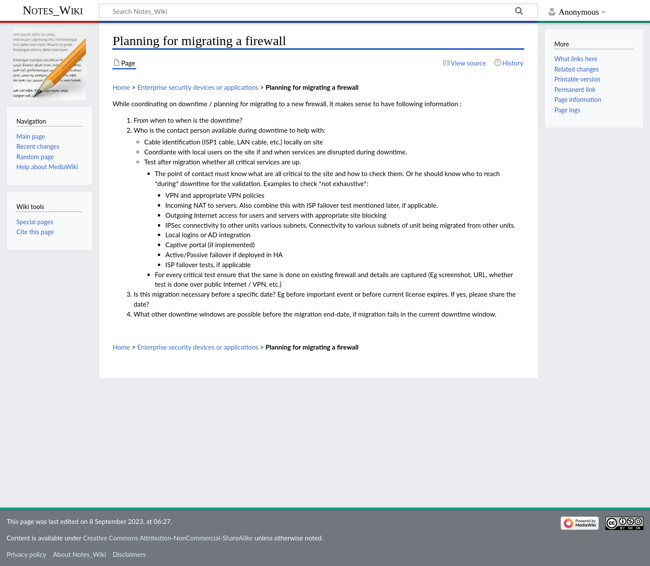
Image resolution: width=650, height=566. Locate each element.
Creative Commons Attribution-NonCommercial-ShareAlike (168, 538)
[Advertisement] (318, 440)
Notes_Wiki (53, 10)
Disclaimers (129, 554)
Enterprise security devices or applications (197, 87)
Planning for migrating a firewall (312, 87)
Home (121, 87)
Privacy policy (26, 554)
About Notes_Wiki (79, 554)
